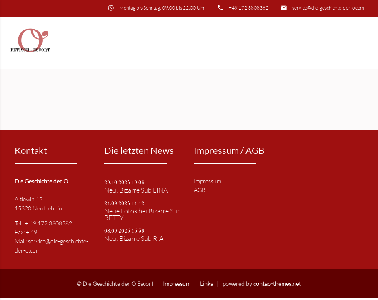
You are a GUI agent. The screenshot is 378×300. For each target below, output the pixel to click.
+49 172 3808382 (248, 8)
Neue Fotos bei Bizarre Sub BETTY (142, 214)
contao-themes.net (277, 283)
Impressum (207, 181)
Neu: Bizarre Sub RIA (133, 238)
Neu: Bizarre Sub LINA (136, 190)
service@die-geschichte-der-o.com (328, 8)
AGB (199, 189)
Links (206, 283)
